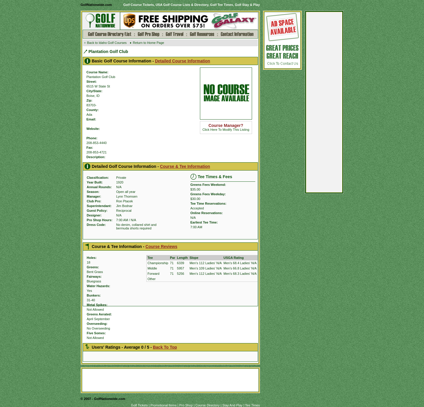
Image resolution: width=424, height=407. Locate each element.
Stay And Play (232, 405)
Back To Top (165, 347)
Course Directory (208, 405)
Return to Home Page (148, 42)
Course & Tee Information (185, 166)
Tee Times (252, 405)
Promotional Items (163, 405)
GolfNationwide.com (96, 4)
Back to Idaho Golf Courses (107, 42)
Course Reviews (161, 246)
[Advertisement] (324, 103)
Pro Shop (186, 405)
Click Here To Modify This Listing (225, 127)
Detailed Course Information (182, 61)
